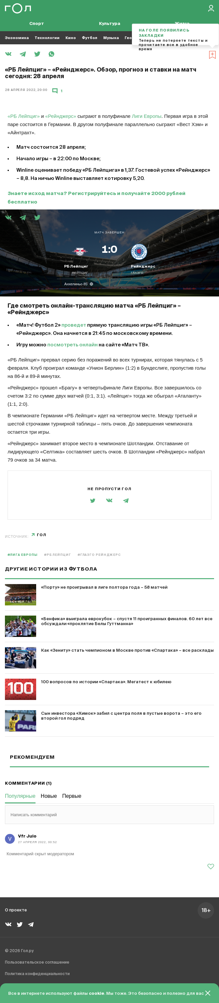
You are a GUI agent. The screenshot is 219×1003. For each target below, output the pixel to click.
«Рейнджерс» (60, 116)
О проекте (16, 910)
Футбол (89, 38)
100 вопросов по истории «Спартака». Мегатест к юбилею (106, 682)
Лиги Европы (146, 116)
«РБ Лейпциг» (24, 116)
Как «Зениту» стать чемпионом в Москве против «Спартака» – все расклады (127, 650)
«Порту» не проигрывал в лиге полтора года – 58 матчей (104, 587)
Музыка (111, 38)
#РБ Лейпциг (57, 555)
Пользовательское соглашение (37, 963)
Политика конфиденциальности (37, 974)
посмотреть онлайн (72, 344)
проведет (73, 325)
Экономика (17, 38)
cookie (96, 994)
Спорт (36, 24)
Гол (41, 535)
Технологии (47, 38)
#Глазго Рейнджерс (99, 555)
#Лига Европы (22, 555)
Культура (109, 24)
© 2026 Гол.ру (19, 951)
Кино (70, 38)
